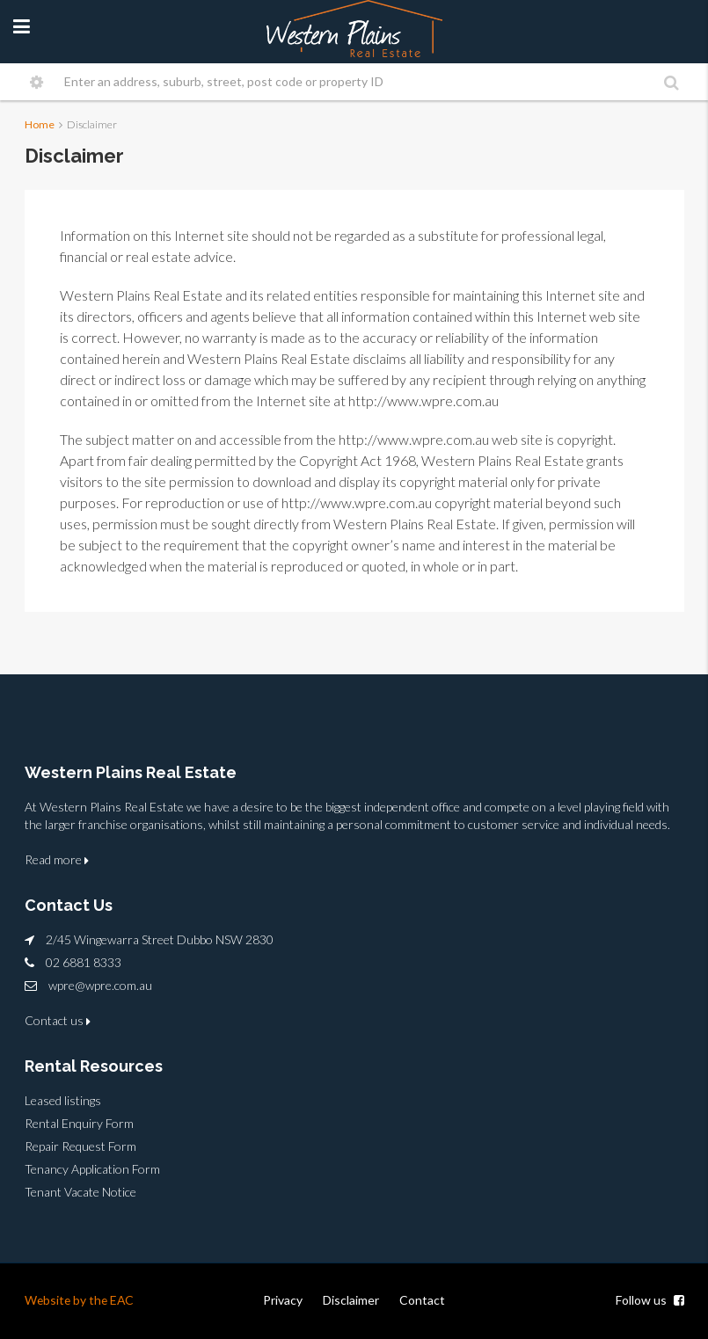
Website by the (69, 1299)
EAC (125, 1299)
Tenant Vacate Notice (80, 1191)
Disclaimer (351, 1299)
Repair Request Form (80, 1146)
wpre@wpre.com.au (100, 985)
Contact (422, 1299)
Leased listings (63, 1100)
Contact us (58, 1020)
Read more (57, 859)
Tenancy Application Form (92, 1168)
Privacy (283, 1299)
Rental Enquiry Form (79, 1123)
